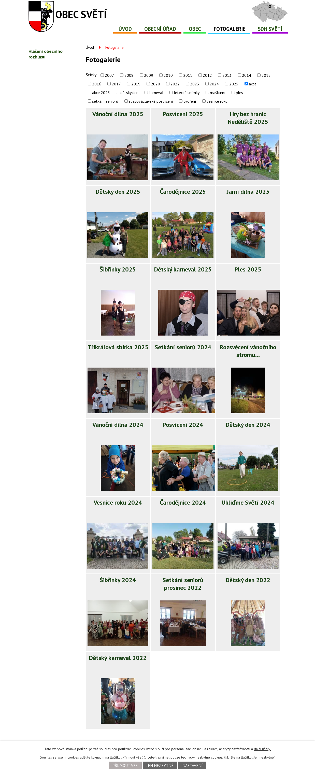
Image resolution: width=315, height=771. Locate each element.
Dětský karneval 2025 (183, 269)
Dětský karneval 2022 (118, 658)
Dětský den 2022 (248, 580)
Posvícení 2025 (183, 114)
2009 (148, 75)
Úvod (125, 28)
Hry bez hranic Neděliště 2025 (248, 118)
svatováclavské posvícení (151, 101)
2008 (129, 75)
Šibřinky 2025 (118, 269)
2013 (227, 75)
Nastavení (192, 765)
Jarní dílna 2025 (248, 191)
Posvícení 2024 (183, 425)
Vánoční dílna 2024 (117, 425)
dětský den (129, 92)
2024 (214, 83)
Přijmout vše (125, 765)
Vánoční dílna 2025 (117, 114)
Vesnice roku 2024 (118, 502)
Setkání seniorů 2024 (183, 347)
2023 (194, 83)
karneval (156, 92)
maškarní (217, 92)
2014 (246, 75)
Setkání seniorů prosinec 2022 (183, 584)
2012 (207, 75)
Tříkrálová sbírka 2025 (118, 347)
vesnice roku (217, 101)
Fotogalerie (229, 28)
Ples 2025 (248, 269)
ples (239, 92)
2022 (175, 83)
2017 (116, 83)
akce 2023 (101, 92)
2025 (233, 83)
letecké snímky (186, 92)
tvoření (189, 101)
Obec (195, 28)
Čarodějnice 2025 (183, 191)
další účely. (262, 749)
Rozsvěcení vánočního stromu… (248, 351)
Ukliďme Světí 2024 (248, 502)
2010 (168, 75)
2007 (109, 75)
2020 (155, 83)
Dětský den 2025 (118, 191)
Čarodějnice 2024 (183, 502)
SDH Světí (270, 28)
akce (252, 83)
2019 (135, 83)
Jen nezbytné (160, 765)
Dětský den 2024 (248, 425)
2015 (266, 75)
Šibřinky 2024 (118, 580)
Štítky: (91, 74)
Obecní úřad (160, 28)
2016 (96, 83)
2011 (187, 75)
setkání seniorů (105, 101)
